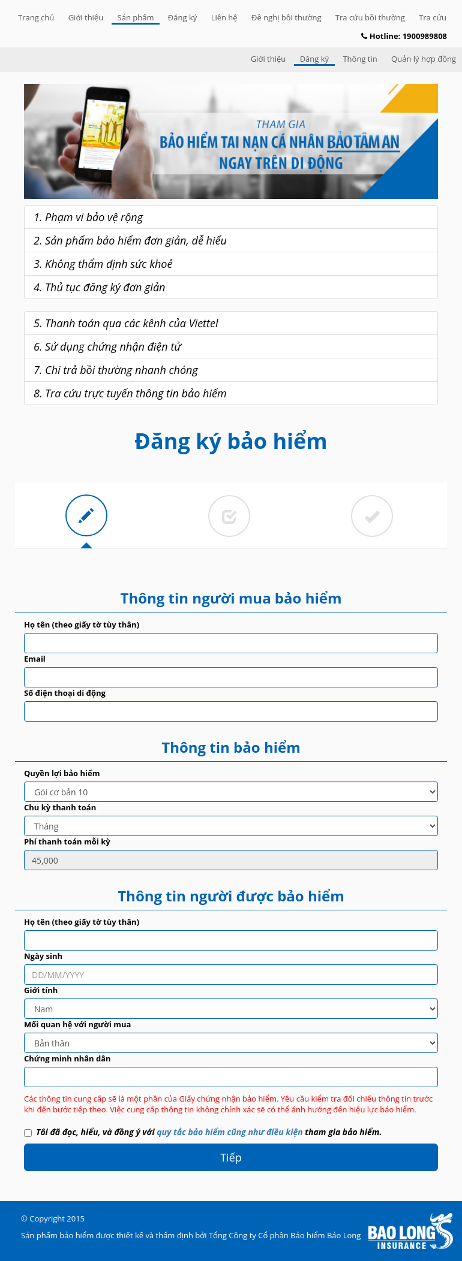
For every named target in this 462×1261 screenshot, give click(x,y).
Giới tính (41, 990)
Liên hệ (224, 17)
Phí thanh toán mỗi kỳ (67, 841)
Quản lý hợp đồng (423, 58)
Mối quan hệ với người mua (77, 1024)
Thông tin (360, 58)
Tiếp (231, 1157)
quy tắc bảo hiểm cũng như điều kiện (229, 1132)
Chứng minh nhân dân (67, 1058)
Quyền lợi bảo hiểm (62, 773)
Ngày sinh (43, 956)
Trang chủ (36, 17)
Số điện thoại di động (65, 692)
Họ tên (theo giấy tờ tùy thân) (81, 624)
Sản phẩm (136, 17)
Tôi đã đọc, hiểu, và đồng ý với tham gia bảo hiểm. (203, 1132)
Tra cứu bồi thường (370, 17)
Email (35, 658)
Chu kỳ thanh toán (60, 807)
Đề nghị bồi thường (286, 17)
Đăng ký (182, 17)
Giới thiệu (86, 17)
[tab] (86, 515)
